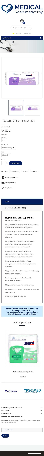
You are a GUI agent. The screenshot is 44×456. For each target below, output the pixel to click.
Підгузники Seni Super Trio (23, 372)
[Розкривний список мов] (17, 33)
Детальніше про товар (15, 208)
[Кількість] (3, 163)
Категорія (7, 38)
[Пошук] (21, 28)
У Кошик (15, 163)
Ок (6, 436)
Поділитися (15, 171)
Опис (7, 201)
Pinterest (35, 171)
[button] (34, 453)
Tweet (26, 171)
